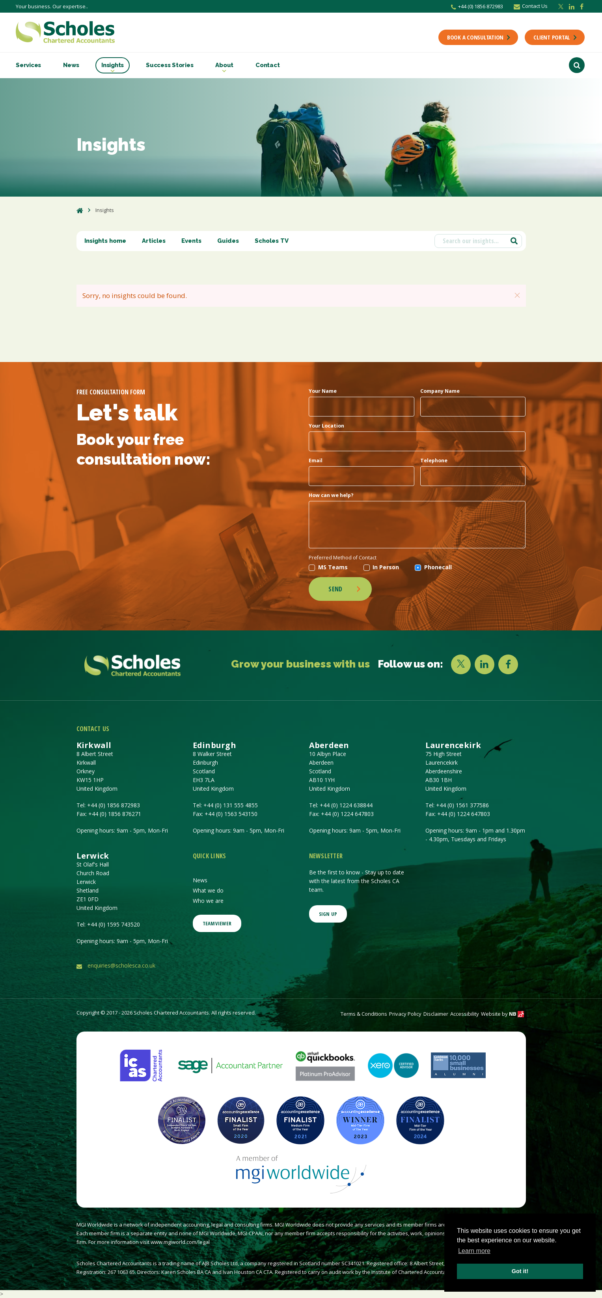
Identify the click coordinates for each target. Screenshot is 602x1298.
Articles (154, 240)
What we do (208, 890)
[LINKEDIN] (484, 664)
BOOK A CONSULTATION (479, 37)
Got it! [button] (520, 1271)
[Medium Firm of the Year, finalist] (300, 1119)
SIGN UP (328, 913)
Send (345, 589)
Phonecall (433, 567)
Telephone (433, 460)
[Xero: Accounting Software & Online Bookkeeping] (393, 1064)
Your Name (323, 391)
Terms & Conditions (364, 1013)
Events (191, 240)
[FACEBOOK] (508, 664)
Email (315, 460)
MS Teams (328, 567)
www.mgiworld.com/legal (180, 1241)
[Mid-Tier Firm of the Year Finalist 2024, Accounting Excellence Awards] (420, 1119)
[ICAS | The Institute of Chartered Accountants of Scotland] (140, 1064)
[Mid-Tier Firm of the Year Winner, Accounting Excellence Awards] (360, 1119)
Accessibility (464, 1013)
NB (516, 1013)
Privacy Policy (405, 1013)
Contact (267, 65)
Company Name (440, 391)
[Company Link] (132, 665)
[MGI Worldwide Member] (301, 1173)
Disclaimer (435, 1013)
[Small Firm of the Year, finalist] (241, 1119)
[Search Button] (577, 65)
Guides (228, 240)
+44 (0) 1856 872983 (477, 6)
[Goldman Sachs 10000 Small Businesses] (458, 1064)
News (71, 65)
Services (28, 65)
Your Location (326, 425)
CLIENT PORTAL (555, 37)
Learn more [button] (474, 1250)
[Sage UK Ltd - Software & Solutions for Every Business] (230, 1064)
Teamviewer (217, 923)
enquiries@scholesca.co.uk (121, 965)
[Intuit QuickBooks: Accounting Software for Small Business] (325, 1064)
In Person (381, 567)
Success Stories (169, 65)
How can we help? (331, 495)
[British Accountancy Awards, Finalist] (181, 1119)
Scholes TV (272, 240)
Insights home (105, 240)
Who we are (208, 900)
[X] (461, 664)
